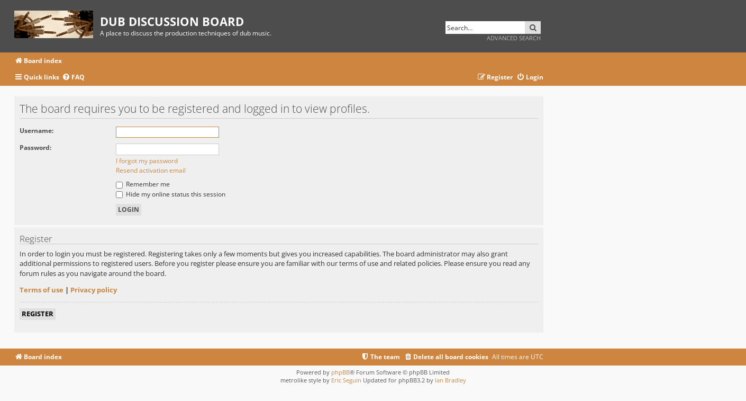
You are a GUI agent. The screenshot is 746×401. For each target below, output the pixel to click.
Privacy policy (93, 290)
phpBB (340, 372)
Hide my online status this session (170, 194)
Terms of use (41, 290)
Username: (36, 130)
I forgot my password (147, 161)
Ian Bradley (450, 380)
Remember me (143, 184)
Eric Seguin (346, 380)
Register (37, 313)
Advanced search (514, 38)
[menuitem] (73, 77)
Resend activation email (151, 170)
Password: (35, 147)
